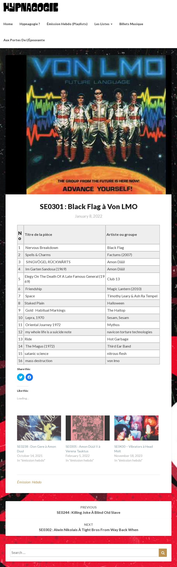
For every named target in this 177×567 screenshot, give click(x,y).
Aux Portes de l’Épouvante (24, 40)
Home (8, 24)
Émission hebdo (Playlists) (67, 24)
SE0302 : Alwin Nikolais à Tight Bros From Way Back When (88, 527)
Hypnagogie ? (30, 24)
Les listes (103, 24)
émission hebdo (29, 482)
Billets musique (131, 24)
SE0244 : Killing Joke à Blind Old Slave (88, 509)
